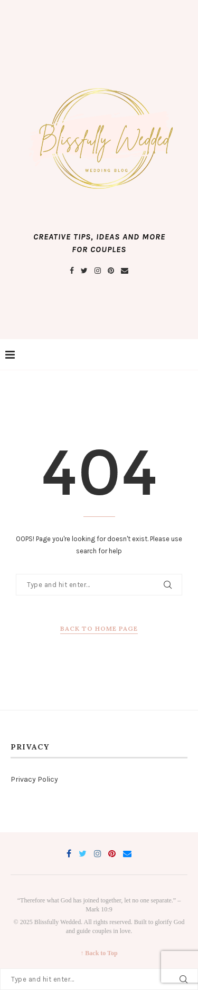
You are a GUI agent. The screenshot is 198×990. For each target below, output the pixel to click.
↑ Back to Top (98, 953)
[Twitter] (84, 270)
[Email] (124, 270)
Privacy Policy (34, 779)
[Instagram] (98, 270)
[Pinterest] (111, 270)
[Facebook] (72, 270)
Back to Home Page (99, 628)
